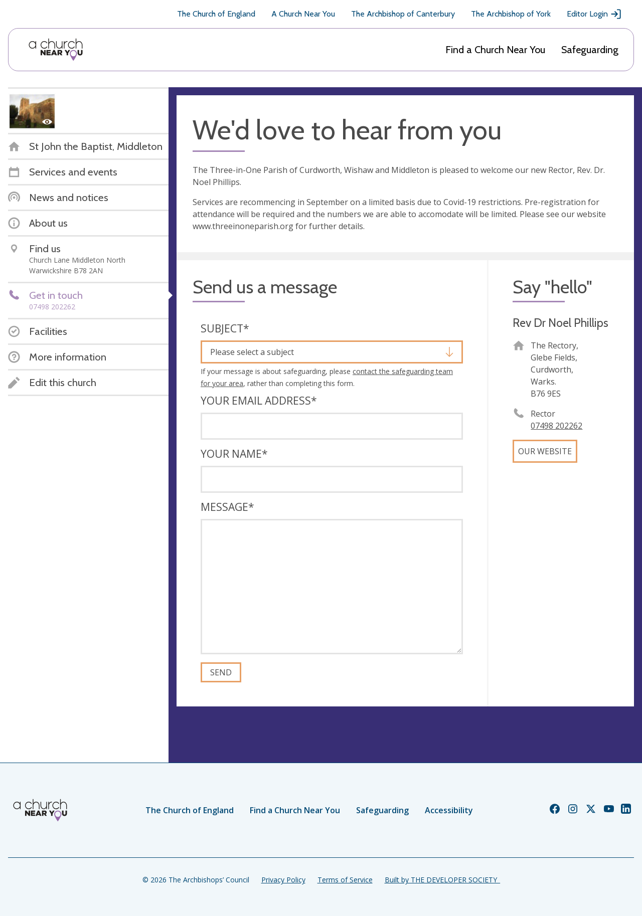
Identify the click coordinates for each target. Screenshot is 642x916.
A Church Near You (303, 14)
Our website (545, 451)
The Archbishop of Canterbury (403, 14)
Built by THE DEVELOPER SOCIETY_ (442, 879)
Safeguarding (589, 50)
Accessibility (449, 810)
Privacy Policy (283, 879)
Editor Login (594, 14)
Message (227, 507)
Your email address (259, 401)
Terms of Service (345, 879)
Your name (234, 454)
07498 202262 (556, 425)
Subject (225, 328)
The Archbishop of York (511, 14)
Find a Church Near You (495, 50)
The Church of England (216, 14)
